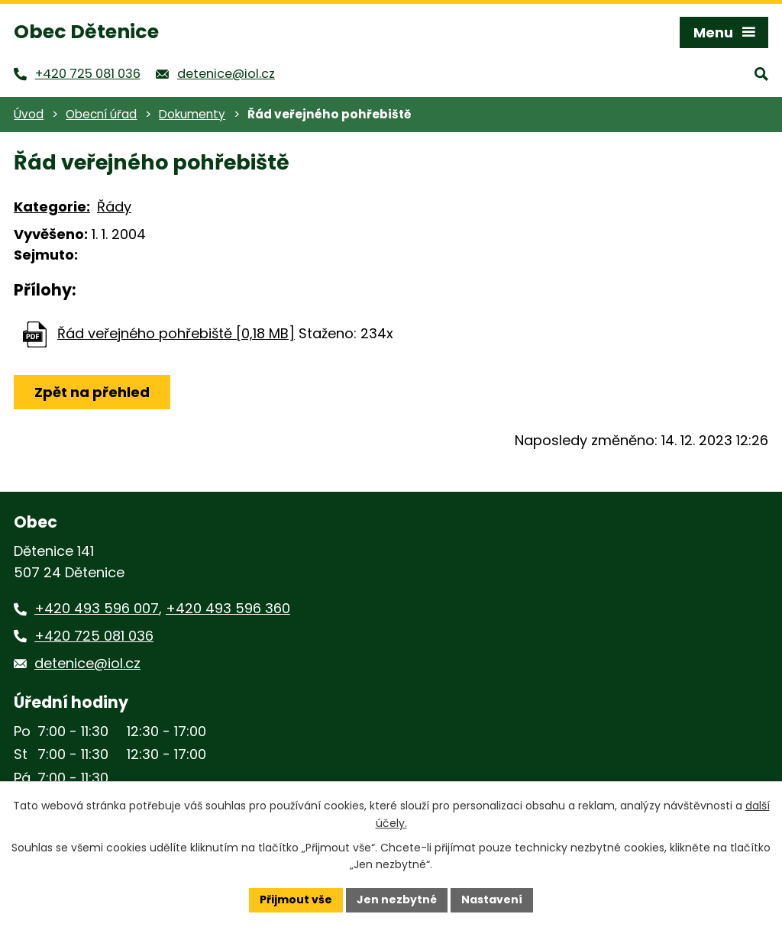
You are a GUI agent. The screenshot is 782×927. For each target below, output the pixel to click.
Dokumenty (192, 114)
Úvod (29, 114)
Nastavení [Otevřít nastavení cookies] (491, 899)
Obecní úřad (101, 114)
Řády (114, 206)
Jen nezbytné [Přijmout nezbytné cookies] (397, 899)
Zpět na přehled (92, 392)
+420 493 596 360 (228, 608)
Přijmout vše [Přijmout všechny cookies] (296, 899)
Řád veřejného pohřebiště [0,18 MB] (176, 333)
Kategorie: (52, 206)
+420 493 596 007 (96, 608)
